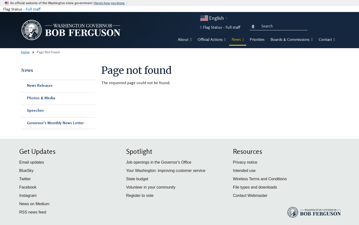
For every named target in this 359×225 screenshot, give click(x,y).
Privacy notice (245, 162)
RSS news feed (32, 212)
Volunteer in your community (151, 187)
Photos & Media (41, 97)
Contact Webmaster (250, 195)
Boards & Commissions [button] (291, 39)
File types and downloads (255, 187)
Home (25, 52)
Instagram (28, 195)
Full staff (33, 9)
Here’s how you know (109, 3)
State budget (137, 179)
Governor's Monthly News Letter (55, 122)
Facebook (27, 187)
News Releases (40, 85)
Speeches (35, 110)
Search (254, 25)
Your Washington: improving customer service (165, 171)
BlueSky (26, 171)
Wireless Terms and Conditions (260, 179)
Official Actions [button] (212, 39)
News (27, 70)
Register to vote (140, 195)
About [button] (184, 39)
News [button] (238, 39)
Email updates (31, 162)
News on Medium (34, 204)
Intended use (244, 171)
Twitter (25, 179)
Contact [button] (327, 39)
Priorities (257, 39)
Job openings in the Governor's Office (158, 162)
